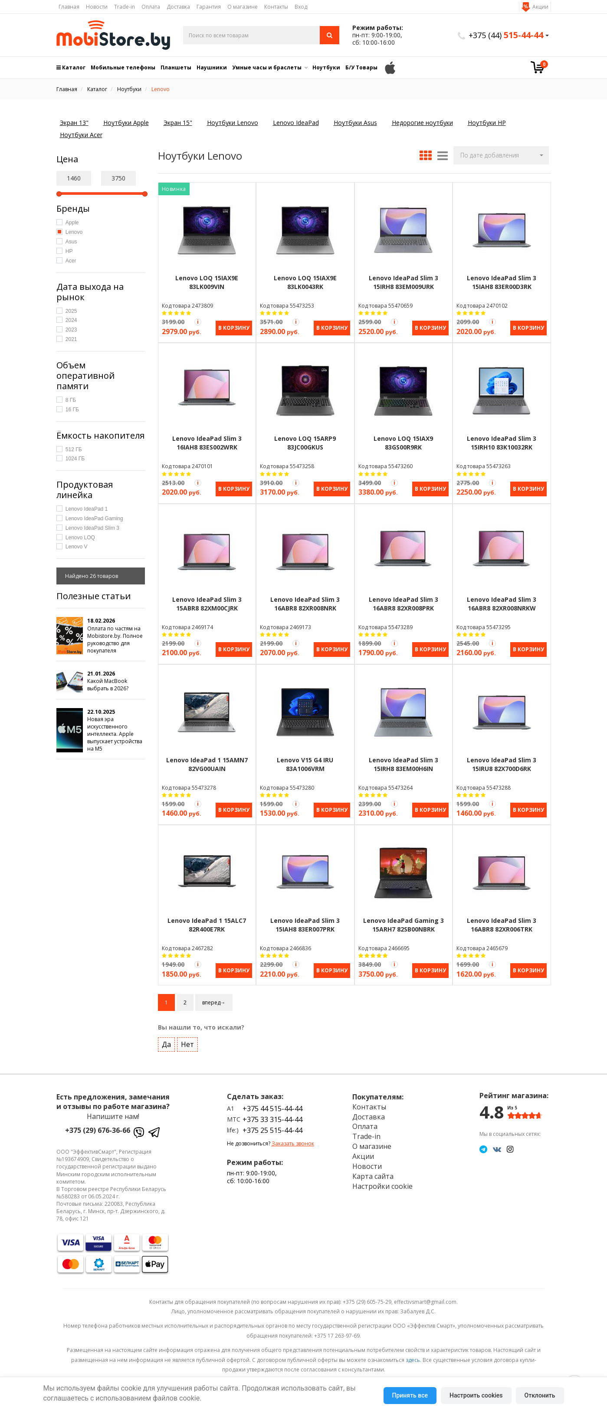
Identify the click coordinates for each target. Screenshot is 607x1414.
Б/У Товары (361, 67)
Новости (97, 6)
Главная (69, 6)
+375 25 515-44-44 (272, 1123)
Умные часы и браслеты (267, 67)
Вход (301, 6)
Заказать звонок (293, 1136)
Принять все (410, 1395)
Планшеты (176, 67)
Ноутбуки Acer (81, 135)
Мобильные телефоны (123, 67)
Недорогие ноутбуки (422, 122)
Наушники (212, 67)
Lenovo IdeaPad (296, 122)
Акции (540, 6)
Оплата (150, 6)
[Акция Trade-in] (197, 321)
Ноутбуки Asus (355, 122)
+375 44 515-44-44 (272, 1101)
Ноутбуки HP (487, 122)
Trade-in (124, 6)
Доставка (178, 6)
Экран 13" (74, 122)
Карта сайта (373, 1169)
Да (166, 1037)
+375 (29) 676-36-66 (97, 1123)
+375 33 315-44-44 (272, 1112)
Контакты (276, 6)
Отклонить (540, 1395)
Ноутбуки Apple (126, 122)
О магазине (242, 6)
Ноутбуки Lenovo (232, 122)
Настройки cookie (382, 1179)
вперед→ (214, 995)
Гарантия (209, 6)
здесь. (413, 1352)
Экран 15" (178, 122)
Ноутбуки (326, 67)
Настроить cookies (476, 1395)
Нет (187, 1037)
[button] (501, 155)
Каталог (70, 67)
